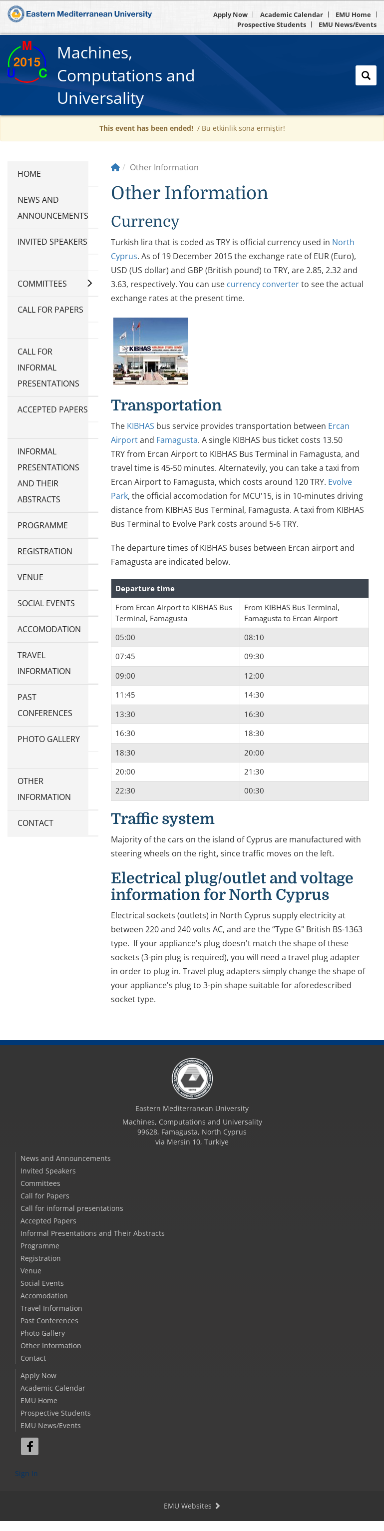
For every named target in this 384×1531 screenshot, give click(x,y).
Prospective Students (271, 24)
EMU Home (353, 14)
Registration (44, 551)
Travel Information (44, 663)
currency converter (263, 284)
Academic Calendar (291, 14)
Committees (42, 283)
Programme (42, 525)
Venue (30, 577)
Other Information (44, 788)
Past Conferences (44, 705)
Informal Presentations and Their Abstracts (48, 475)
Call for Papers (50, 309)
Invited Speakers (52, 241)
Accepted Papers (52, 409)
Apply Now (230, 14)
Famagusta (177, 439)
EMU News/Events (348, 24)
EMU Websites (192, 1506)
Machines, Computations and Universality (126, 74)
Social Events (46, 603)
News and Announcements (52, 207)
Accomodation (49, 629)
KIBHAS (140, 425)
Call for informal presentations (48, 367)
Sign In (26, 1473)
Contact (35, 822)
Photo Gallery (48, 739)
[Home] (115, 167)
